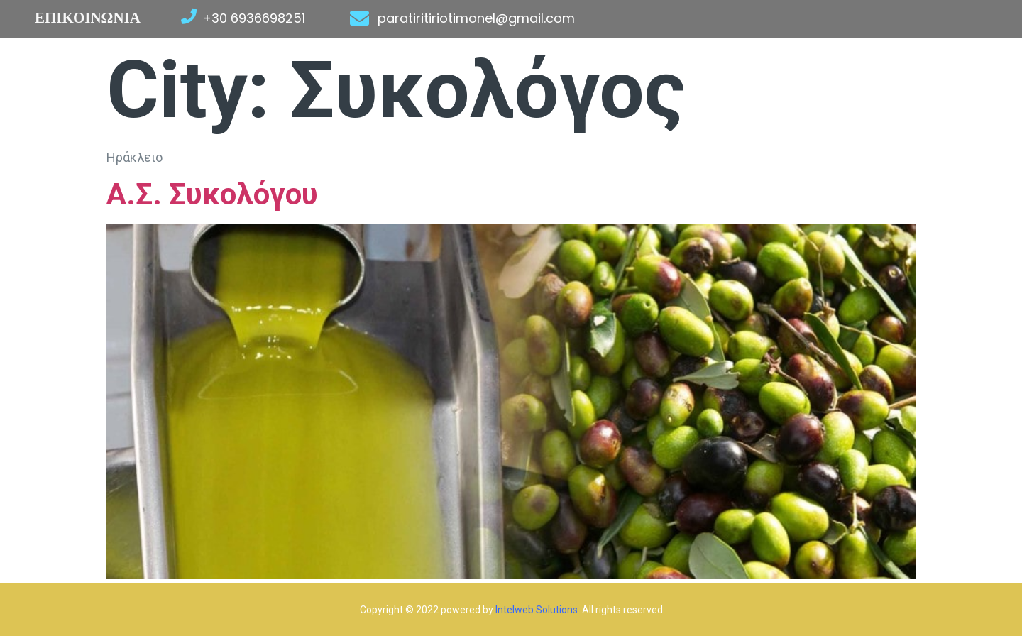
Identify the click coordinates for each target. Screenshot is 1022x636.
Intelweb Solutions (536, 609)
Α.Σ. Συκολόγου (212, 194)
